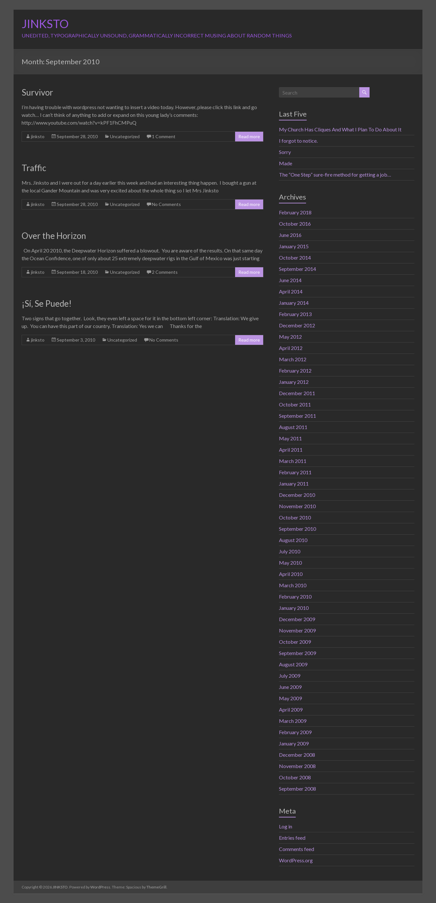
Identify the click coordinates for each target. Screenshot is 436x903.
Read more (249, 136)
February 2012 (295, 370)
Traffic (34, 168)
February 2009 (295, 732)
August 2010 (293, 540)
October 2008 (295, 777)
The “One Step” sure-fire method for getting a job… (335, 174)
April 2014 (290, 291)
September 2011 (297, 416)
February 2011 (295, 472)
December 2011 (297, 393)
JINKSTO (45, 23)
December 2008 (297, 755)
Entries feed (292, 838)
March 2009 (292, 721)
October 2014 (295, 257)
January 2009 (294, 743)
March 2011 (292, 461)
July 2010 (289, 551)
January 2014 (294, 303)
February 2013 (295, 314)
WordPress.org (296, 860)
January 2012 (294, 382)
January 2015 (294, 246)
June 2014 (290, 280)
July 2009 (289, 675)
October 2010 (295, 517)
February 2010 (295, 596)
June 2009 (290, 687)
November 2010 (297, 506)
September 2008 (297, 788)
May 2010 (290, 562)
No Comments (166, 204)
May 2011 (290, 438)
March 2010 (292, 585)
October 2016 (295, 224)
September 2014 (297, 269)
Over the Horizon (54, 236)
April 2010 (290, 574)
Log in (285, 826)
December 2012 (297, 325)
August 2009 (293, 664)
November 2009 (297, 630)
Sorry (285, 152)
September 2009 (297, 653)
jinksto (38, 136)
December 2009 (297, 619)
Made (285, 163)
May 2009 (290, 698)
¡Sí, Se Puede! (47, 303)
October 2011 (295, 404)
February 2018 (295, 212)
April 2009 (290, 709)
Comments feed (296, 849)
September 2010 (297, 529)
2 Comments (165, 272)
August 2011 (293, 427)
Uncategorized (125, 136)
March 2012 (292, 359)
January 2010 (294, 608)
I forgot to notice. (298, 141)
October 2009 (295, 642)
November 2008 (297, 766)
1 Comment (163, 136)
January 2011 (294, 483)
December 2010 (297, 495)
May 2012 (290, 336)
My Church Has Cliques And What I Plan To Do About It (340, 129)
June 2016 (290, 235)
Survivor (37, 92)
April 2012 (290, 348)
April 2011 (290, 449)
